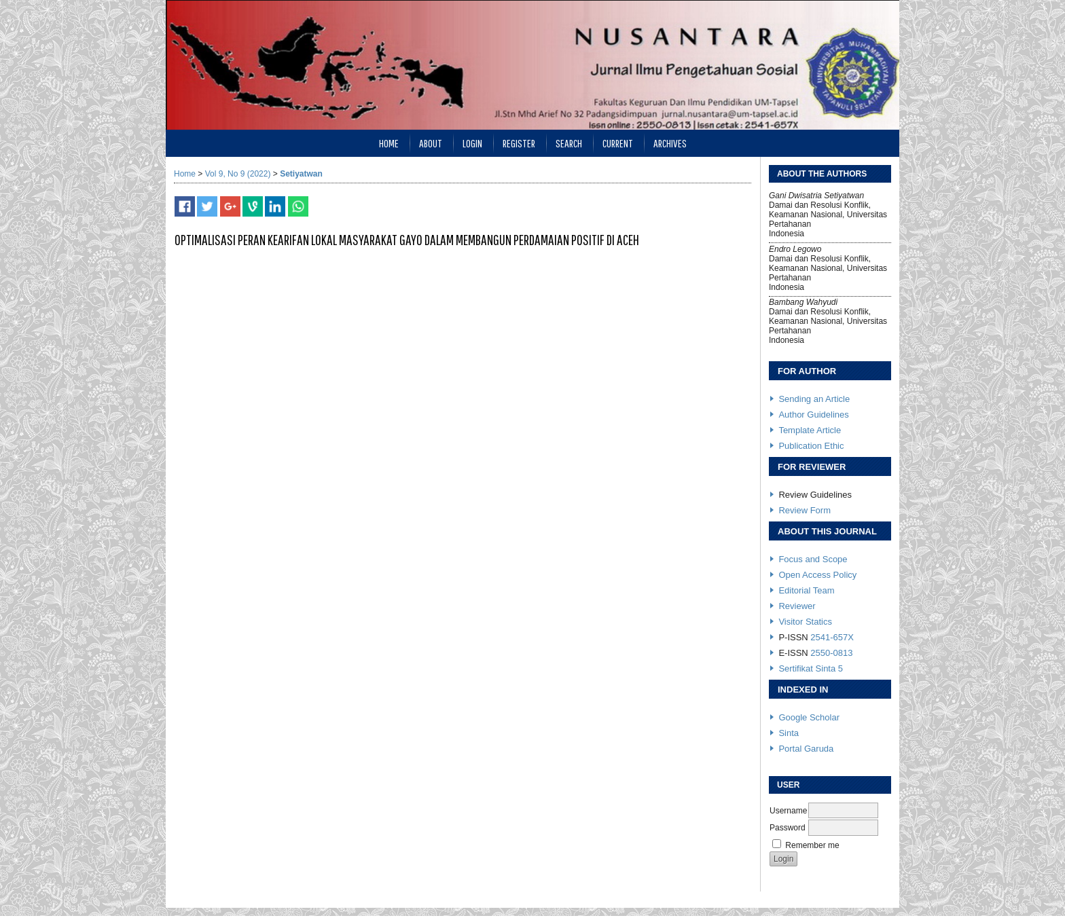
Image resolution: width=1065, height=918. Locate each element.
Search (569, 142)
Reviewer (796, 606)
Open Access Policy (817, 575)
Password (788, 827)
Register (519, 142)
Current (617, 142)
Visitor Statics (805, 622)
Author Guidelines (813, 414)
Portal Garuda (805, 748)
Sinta (788, 733)
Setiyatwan (301, 174)
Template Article (809, 430)
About (430, 142)
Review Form (804, 510)
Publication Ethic (811, 446)
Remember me (812, 845)
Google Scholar (809, 717)
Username (788, 810)
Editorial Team (806, 590)
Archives (670, 142)
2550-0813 (831, 653)
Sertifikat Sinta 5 (810, 668)
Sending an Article (814, 399)
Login (472, 142)
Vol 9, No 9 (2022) (238, 174)
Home (389, 142)
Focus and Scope (812, 559)
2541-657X (832, 637)
